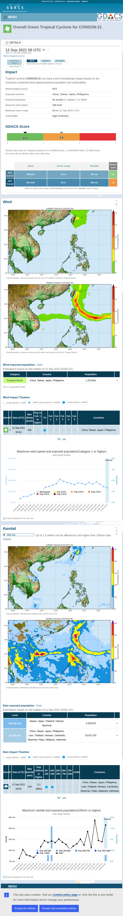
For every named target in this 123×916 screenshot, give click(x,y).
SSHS (22, 387)
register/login (73, 1)
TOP (116, 204)
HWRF (46, 61)
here (47, 153)
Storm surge (63, 166)
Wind (30, 166)
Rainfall (94, 166)
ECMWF (60, 61)
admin (85, 1)
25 (10, 430)
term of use (47, 1)
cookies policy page (65, 894)
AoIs (40, 364)
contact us (60, 1)
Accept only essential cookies (59, 908)
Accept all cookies (24, 908)
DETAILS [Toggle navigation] (13, 43)
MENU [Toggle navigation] (10, 17)
